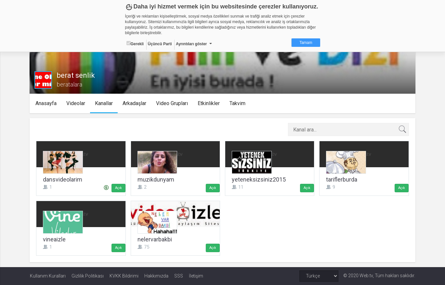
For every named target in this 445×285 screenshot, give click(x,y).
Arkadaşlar (135, 103)
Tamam (305, 42)
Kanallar (104, 103)
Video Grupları (172, 103)
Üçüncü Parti (160, 44)
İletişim (196, 275)
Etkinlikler (209, 103)
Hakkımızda (156, 275)
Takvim (238, 103)
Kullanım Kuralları (48, 275)
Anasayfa (46, 103)
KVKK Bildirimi (124, 275)
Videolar (76, 103)
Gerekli (135, 43)
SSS (178, 275)
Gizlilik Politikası (88, 275)
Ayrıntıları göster (191, 44)
